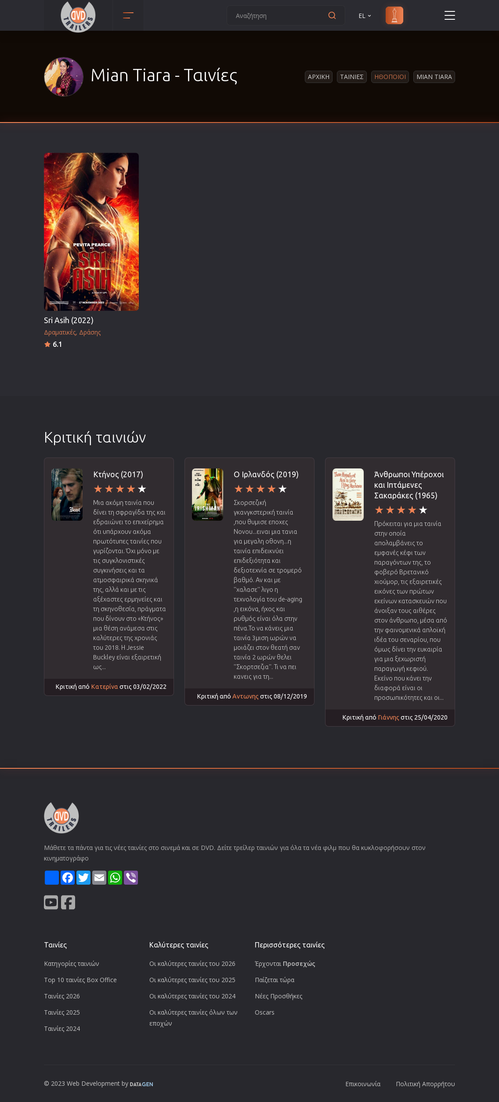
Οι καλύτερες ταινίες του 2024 (192, 996)
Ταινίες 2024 (62, 1028)
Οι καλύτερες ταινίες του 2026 (192, 963)
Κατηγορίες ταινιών (71, 963)
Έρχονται (285, 963)
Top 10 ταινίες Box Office (80, 980)
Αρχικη (318, 76)
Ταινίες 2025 (62, 1012)
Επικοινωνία (362, 1084)
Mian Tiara (434, 76)
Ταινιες (352, 76)
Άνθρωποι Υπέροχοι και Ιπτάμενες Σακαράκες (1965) (409, 485)
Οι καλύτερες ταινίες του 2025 (192, 980)
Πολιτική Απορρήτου (425, 1084)
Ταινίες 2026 (62, 996)
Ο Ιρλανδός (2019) (266, 474)
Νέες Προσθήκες (278, 996)
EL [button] (365, 15)
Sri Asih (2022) (69, 320)
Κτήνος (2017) (118, 474)
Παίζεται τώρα (274, 980)
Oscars (265, 1012)
